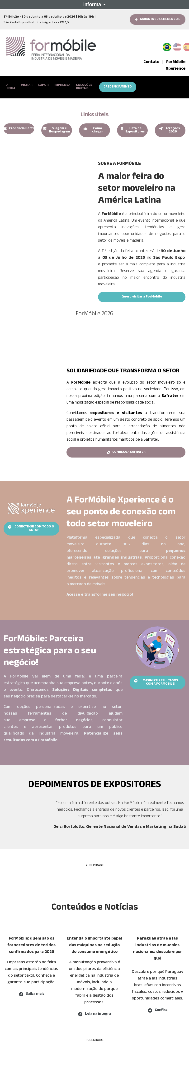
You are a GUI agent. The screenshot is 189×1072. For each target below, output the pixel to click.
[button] (94, 4)
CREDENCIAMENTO (118, 87)
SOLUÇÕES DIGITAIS (84, 87)
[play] (47, 184)
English (177, 46)
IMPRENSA (62, 85)
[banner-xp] (31, 506)
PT (168, 46)
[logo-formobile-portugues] (51, 48)
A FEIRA (10, 87)
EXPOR (43, 85)
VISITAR (27, 85)
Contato (151, 62)
